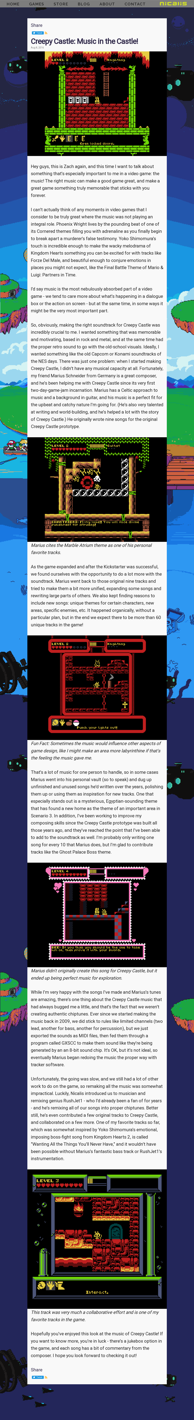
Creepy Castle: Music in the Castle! (84, 41)
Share (36, 25)
